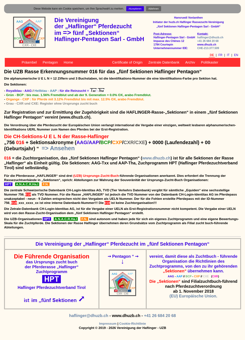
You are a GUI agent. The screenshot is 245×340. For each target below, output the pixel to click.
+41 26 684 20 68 (207, 41)
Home (68, 62)
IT (228, 55)
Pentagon (50, 62)
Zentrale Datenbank (163, 62)
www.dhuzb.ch (156, 158)
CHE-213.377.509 (208, 48)
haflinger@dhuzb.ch (210, 37)
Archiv (190, 62)
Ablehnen (153, 8)
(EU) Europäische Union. (193, 296)
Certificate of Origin (127, 62)
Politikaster (209, 62)
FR (220, 55)
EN (236, 55)
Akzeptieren (135, 8)
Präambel (29, 62)
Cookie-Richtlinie (132, 323)
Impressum (107, 323)
